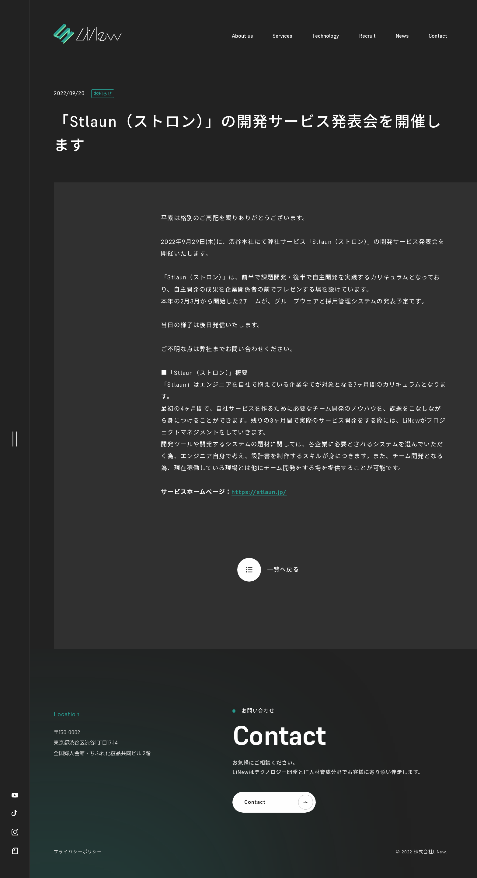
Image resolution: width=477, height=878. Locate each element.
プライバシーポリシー (78, 852)
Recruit (367, 36)
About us (242, 36)
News (402, 36)
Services (282, 36)
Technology (325, 36)
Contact (438, 36)
